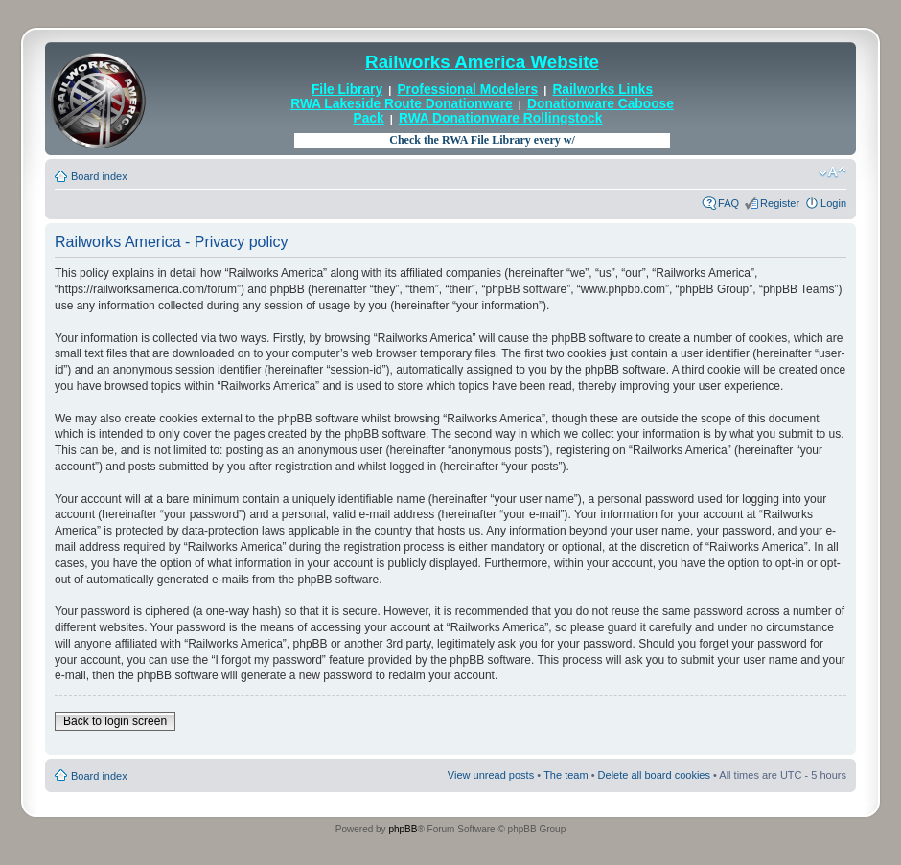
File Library (347, 89)
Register (779, 203)
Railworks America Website (482, 62)
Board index (99, 176)
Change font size (832, 172)
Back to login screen (115, 721)
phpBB (402, 829)
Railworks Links (602, 89)
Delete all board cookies (654, 775)
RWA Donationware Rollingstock (500, 118)
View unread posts (491, 775)
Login (833, 203)
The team (565, 775)
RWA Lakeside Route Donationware (401, 104)
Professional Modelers (467, 89)
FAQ (728, 203)
